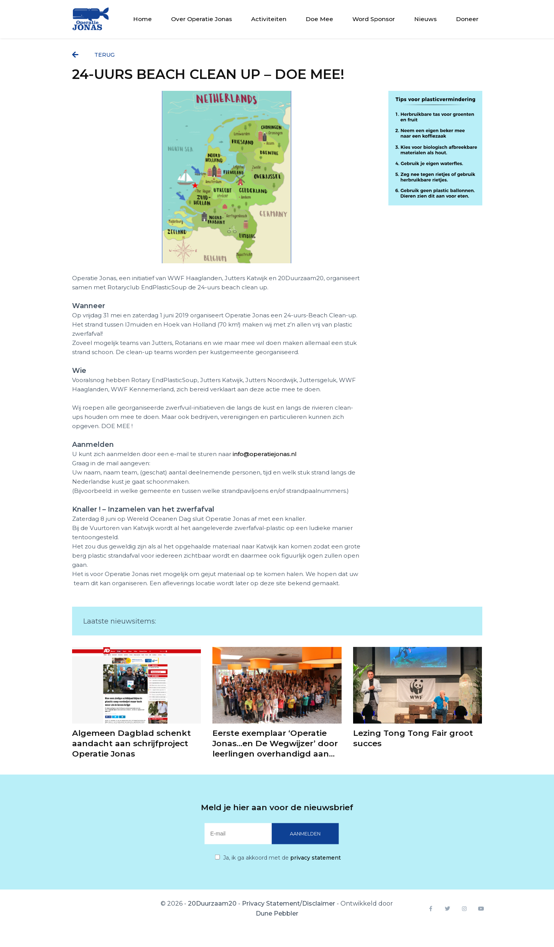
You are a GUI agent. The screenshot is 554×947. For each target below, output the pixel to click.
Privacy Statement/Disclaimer (288, 903)
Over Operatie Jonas (201, 19)
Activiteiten (268, 19)
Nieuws (425, 19)
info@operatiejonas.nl (265, 454)
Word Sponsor (373, 19)
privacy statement (315, 857)
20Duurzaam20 (212, 903)
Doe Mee (319, 19)
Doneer (467, 19)
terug (93, 54)
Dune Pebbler (277, 913)
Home (142, 19)
